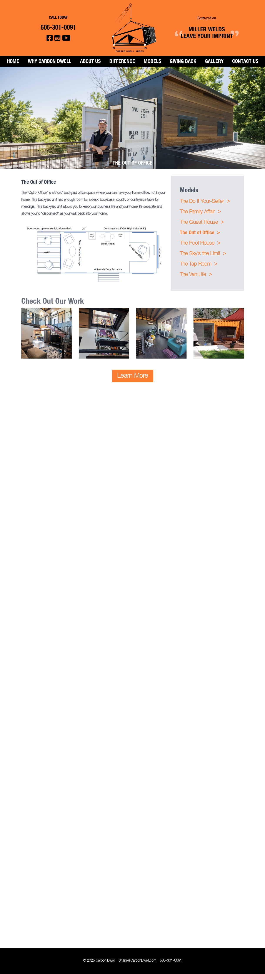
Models (152, 61)
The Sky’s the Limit (203, 254)
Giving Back (183, 61)
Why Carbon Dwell (49, 61)
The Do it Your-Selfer (205, 201)
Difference (122, 61)
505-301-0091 (171, 961)
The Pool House (200, 243)
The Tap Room (198, 264)
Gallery (214, 61)
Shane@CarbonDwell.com (137, 961)
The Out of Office (200, 233)
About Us (90, 61)
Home (13, 61)
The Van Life (196, 274)
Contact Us (245, 61)
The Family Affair (200, 212)
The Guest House (202, 222)
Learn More (132, 376)
